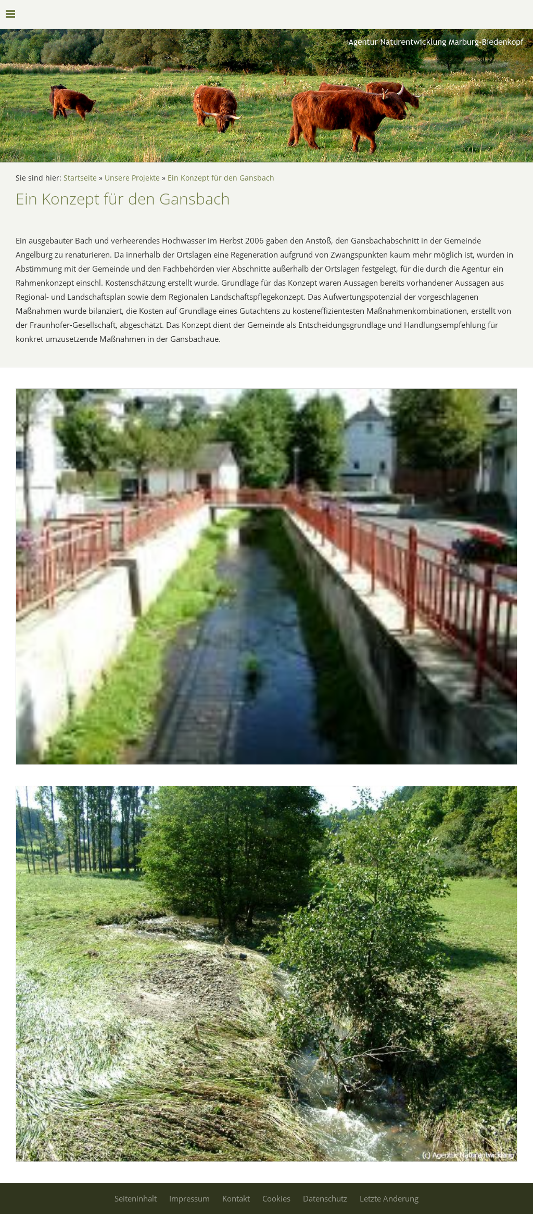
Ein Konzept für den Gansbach (221, 178)
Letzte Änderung (389, 1198)
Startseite (80, 178)
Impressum (189, 1198)
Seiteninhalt (136, 1198)
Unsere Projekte (132, 178)
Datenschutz (325, 1198)
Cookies (276, 1198)
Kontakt (236, 1198)
